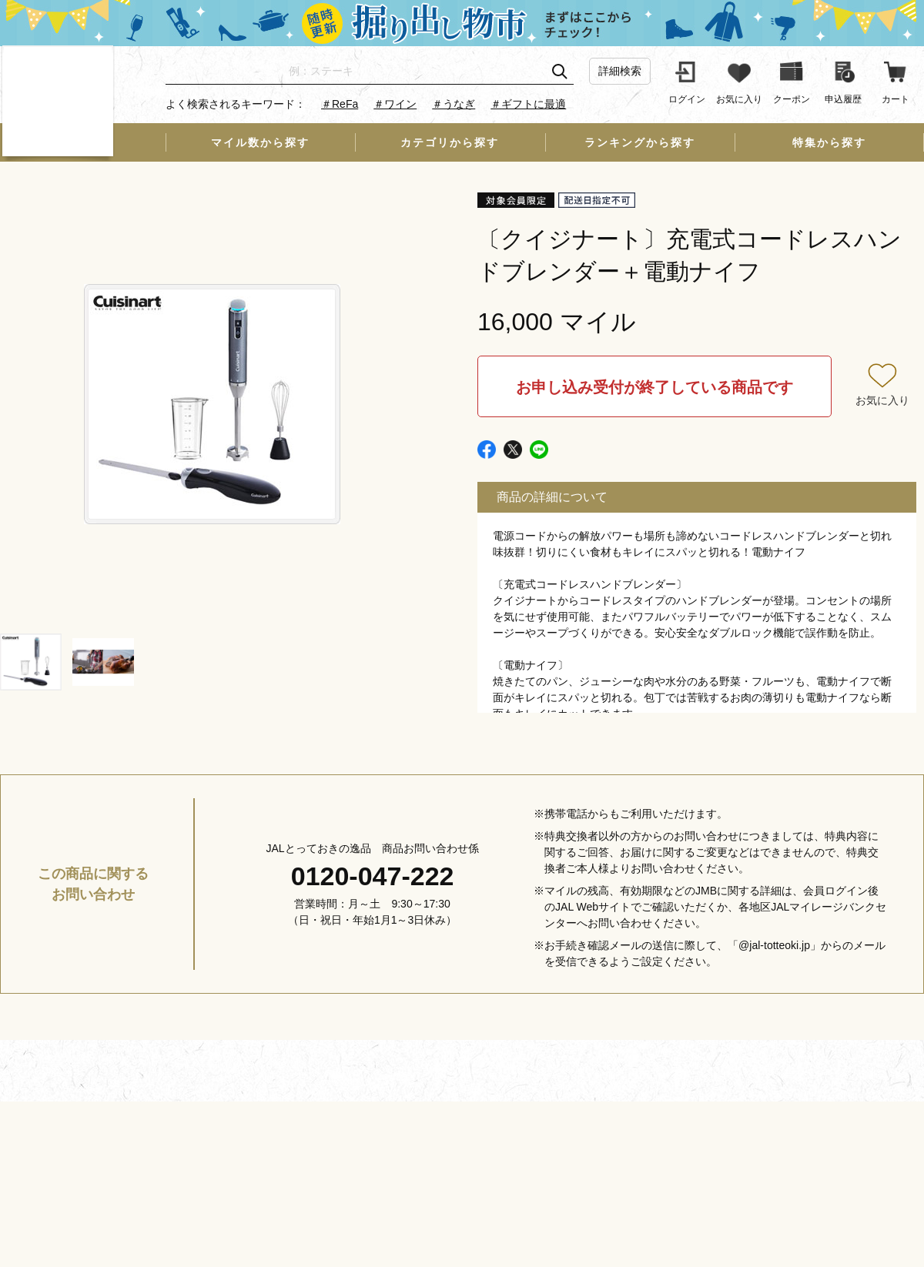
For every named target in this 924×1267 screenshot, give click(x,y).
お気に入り (882, 400)
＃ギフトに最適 (528, 104)
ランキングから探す (639, 142)
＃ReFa (339, 104)
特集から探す (829, 142)
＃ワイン (395, 104)
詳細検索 (619, 71)
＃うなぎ (453, 104)
